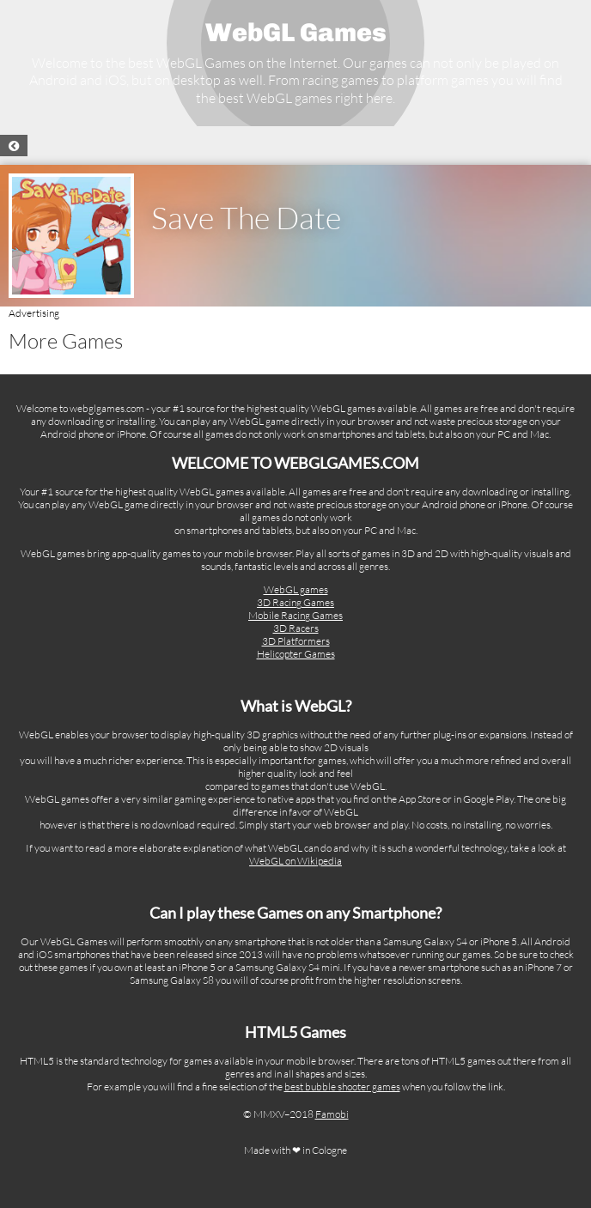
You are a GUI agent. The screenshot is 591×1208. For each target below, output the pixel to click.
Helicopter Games (296, 653)
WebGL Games (296, 32)
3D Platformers (296, 640)
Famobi (332, 1114)
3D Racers (296, 628)
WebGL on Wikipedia (295, 860)
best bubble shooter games (342, 1086)
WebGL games (296, 589)
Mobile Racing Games (295, 615)
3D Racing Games (295, 602)
